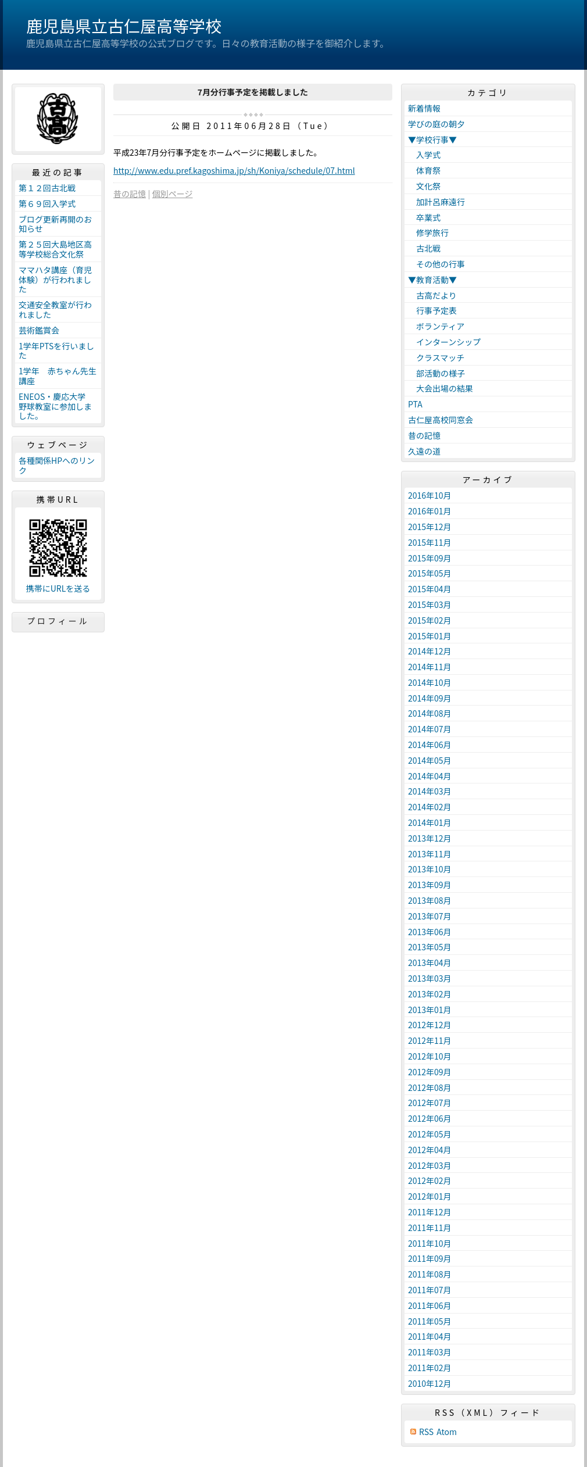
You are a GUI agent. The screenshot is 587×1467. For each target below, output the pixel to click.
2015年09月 (430, 558)
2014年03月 (430, 791)
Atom (446, 1431)
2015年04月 (430, 589)
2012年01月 (430, 1196)
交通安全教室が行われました (55, 309)
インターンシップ (444, 342)
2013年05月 (430, 947)
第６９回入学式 (47, 203)
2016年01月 (430, 511)
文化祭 (424, 186)
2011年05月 (430, 1321)
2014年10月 (430, 682)
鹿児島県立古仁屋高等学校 (123, 25)
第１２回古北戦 (47, 188)
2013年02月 (430, 994)
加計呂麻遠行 (436, 201)
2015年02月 (430, 620)
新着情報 (424, 108)
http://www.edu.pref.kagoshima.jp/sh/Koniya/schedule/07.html (234, 170)
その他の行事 (436, 264)
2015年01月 (430, 636)
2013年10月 (430, 869)
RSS (426, 1431)
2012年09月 (430, 1072)
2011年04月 (430, 1336)
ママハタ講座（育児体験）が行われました (55, 279)
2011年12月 (430, 1212)
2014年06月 (430, 744)
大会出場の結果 (440, 388)
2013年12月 (430, 838)
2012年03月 (430, 1165)
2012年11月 (430, 1040)
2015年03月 (430, 604)
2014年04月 (430, 776)
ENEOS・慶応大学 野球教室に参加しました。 (56, 406)
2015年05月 (430, 573)
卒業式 (424, 217)
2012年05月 (430, 1134)
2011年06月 (430, 1305)
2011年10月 (430, 1243)
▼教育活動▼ (432, 279)
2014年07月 (430, 729)
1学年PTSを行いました (56, 351)
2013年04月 (430, 962)
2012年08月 (430, 1087)
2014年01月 (430, 822)
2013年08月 (430, 900)
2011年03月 (430, 1352)
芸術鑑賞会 (39, 330)
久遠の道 (424, 451)
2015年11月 (430, 542)
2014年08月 (430, 713)
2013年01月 (430, 1009)
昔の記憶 (129, 193)
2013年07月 (430, 916)
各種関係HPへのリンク (57, 465)
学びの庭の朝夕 (436, 124)
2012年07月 (430, 1102)
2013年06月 (430, 932)
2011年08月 (430, 1274)
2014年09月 (430, 698)
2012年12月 (430, 1025)
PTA (415, 404)
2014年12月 (430, 651)
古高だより (432, 295)
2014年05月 (430, 760)
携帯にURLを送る (58, 588)
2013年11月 (430, 854)
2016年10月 (430, 495)
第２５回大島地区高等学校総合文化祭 (55, 249)
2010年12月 (430, 1383)
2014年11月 (430, 666)
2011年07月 (430, 1290)
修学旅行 (428, 232)
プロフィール (58, 621)
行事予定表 (432, 310)
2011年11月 (430, 1227)
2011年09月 (430, 1258)
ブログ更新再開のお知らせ (55, 224)
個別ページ (172, 193)
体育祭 (424, 170)
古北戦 (424, 248)
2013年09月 (430, 884)
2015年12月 (430, 526)
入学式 (424, 154)
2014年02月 (430, 807)
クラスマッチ (436, 357)
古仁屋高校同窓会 (440, 419)
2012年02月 (430, 1180)
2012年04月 (430, 1149)
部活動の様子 (436, 373)
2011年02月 (430, 1367)
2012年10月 (430, 1056)
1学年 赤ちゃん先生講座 (57, 376)
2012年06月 (430, 1118)
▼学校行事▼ (432, 139)
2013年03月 (430, 978)
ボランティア (436, 326)
